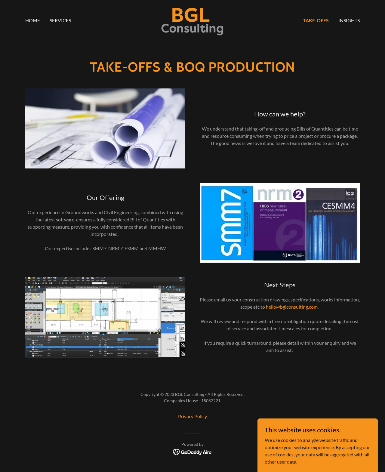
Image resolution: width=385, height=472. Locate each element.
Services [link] (60, 20)
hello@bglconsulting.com (292, 307)
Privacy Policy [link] (192, 416)
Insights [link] (349, 20)
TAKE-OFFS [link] (316, 20)
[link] (192, 20)
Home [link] (32, 20)
